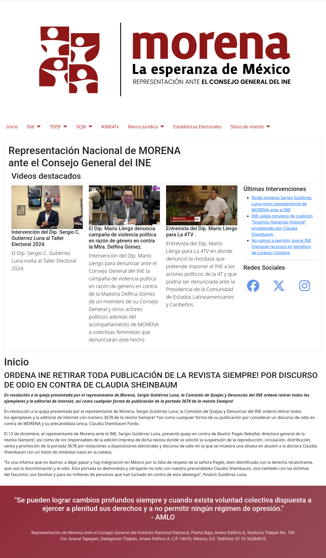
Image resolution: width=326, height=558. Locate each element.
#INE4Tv (110, 127)
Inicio (12, 127)
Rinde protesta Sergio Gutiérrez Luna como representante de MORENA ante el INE (282, 204)
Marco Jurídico (143, 127)
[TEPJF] (64, 126)
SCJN (81, 127)
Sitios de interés (247, 127)
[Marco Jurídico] (161, 126)
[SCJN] (89, 126)
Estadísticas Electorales (197, 127)
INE (30, 127)
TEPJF (55, 127)
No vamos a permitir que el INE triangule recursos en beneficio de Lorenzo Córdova (281, 246)
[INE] (37, 126)
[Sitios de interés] (267, 126)
